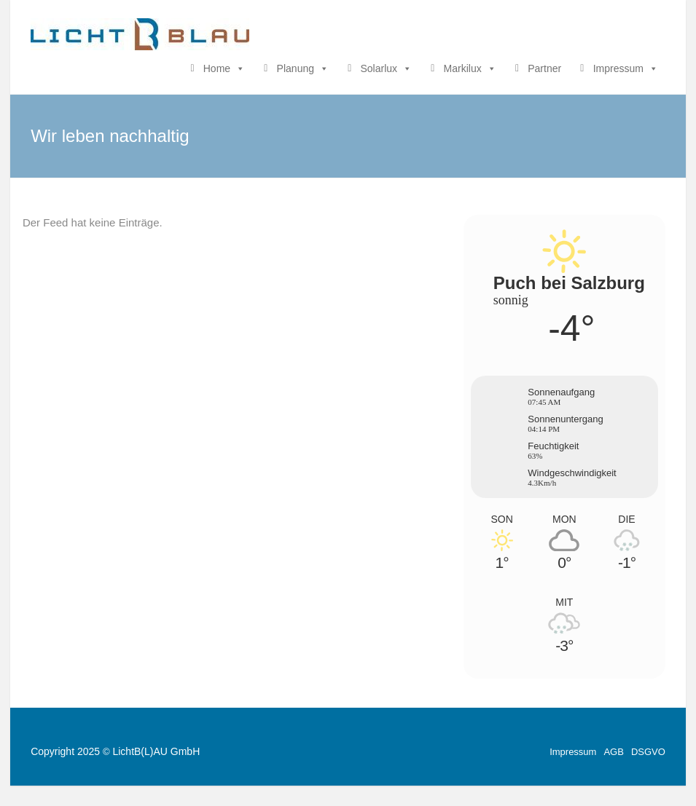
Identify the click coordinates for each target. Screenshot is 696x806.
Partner (544, 68)
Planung (303, 68)
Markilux (470, 68)
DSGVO (648, 751)
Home (224, 68)
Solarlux (386, 68)
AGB (613, 751)
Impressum (625, 68)
